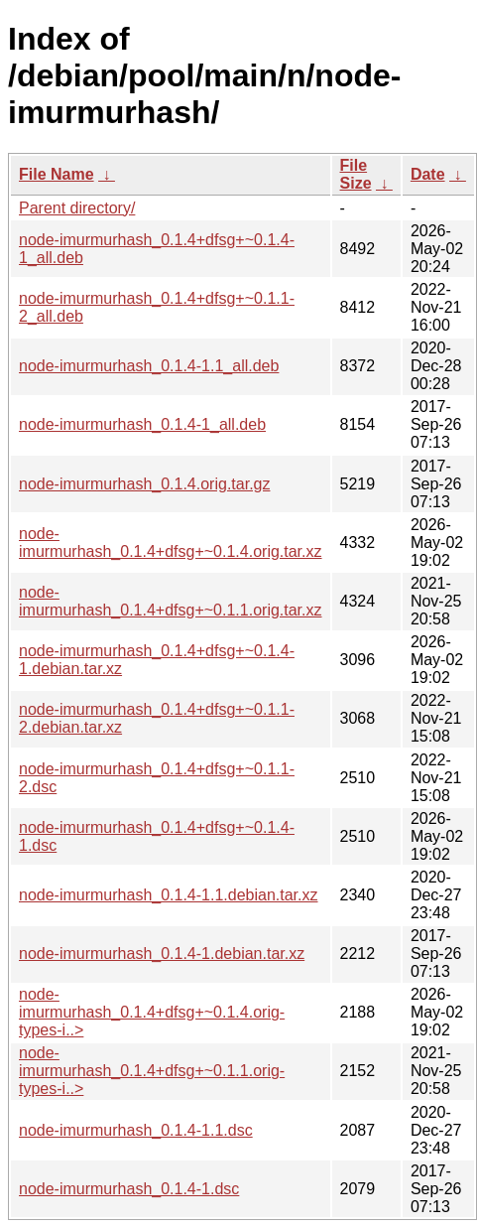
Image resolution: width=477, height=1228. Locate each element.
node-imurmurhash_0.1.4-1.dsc (129, 1188)
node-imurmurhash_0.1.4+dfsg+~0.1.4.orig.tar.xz (170, 542)
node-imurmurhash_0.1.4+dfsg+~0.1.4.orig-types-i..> (152, 1012)
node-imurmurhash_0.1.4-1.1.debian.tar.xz (168, 895)
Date (428, 174)
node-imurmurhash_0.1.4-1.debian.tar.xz (161, 953)
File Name (56, 174)
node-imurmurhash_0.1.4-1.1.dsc (136, 1130)
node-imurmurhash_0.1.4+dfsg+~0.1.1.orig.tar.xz (170, 601)
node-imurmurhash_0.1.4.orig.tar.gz (144, 484)
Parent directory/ (77, 208)
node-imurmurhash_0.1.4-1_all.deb (142, 424)
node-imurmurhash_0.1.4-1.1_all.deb (149, 365)
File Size (356, 174)
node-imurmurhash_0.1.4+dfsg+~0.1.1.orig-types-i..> (152, 1070)
